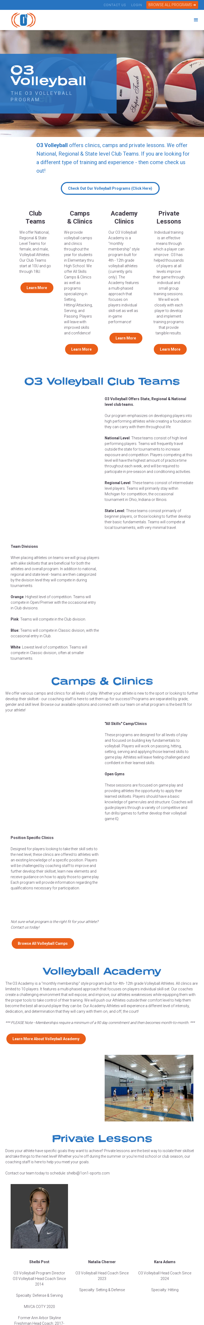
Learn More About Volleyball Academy (45, 1039)
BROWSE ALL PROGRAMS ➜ (172, 5)
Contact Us (115, 5)
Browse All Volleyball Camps (43, 943)
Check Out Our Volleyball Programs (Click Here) (110, 188)
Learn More (37, 288)
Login (136, 5)
